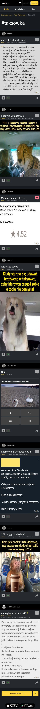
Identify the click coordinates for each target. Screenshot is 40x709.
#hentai (11, 617)
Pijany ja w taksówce (12, 115)
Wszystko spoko (9, 266)
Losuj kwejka (36, 694)
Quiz (3, 372)
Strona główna (6, 15)
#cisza (19, 118)
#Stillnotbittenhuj (25, 617)
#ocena (20, 200)
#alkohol (10, 118)
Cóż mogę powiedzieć (13, 534)
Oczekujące (20, 9)
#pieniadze (16, 537)
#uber (8, 200)
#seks (7, 617)
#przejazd (24, 200)
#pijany (15, 118)
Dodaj (6, 9)
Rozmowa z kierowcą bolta (16, 451)
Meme (2, 42)
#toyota (9, 42)
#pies (8, 269)
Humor (3, 118)
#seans (24, 42)
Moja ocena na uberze (13, 198)
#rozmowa (15, 454)
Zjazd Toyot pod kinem (13, 40)
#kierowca (13, 269)
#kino (13, 42)
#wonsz (3, 617)
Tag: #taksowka (20, 15)
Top (33, 9)
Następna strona (17, 694)
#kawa (21, 537)
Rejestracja (34, 3)
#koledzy (31, 118)
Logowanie (26, 3)
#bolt (27, 454)
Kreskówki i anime (6, 616)
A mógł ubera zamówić (14, 613)
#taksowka (19, 42)
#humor (10, 454)
